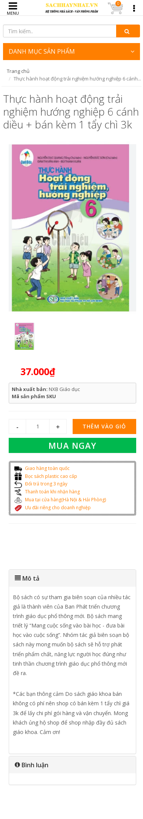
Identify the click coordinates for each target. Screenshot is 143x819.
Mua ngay (72, 445)
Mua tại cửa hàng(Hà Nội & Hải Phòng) (60, 499)
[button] (73, 578)
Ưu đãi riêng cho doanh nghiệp (52, 507)
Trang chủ (18, 71)
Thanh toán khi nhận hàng (47, 491)
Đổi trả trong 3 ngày (40, 484)
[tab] (72, 578)
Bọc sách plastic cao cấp (45, 476)
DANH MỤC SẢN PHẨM (72, 51)
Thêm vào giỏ (104, 426)
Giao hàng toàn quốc (42, 468)
